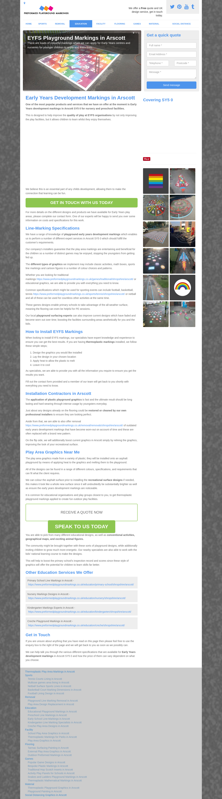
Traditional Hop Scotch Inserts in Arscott (50, 769)
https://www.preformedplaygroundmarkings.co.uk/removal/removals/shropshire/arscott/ (74, 425)
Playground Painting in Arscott (45, 791)
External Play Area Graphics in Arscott (49, 751)
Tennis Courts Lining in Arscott (45, 678)
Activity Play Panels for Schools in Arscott (51, 773)
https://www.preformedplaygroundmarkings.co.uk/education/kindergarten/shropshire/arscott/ (79, 611)
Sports (42, 24)
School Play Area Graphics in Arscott (48, 733)
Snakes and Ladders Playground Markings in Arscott (57, 776)
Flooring (119, 24)
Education (81, 24)
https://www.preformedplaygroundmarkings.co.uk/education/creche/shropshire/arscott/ (76, 625)
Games (137, 24)
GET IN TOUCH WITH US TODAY (81, 202)
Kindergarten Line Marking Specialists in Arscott (55, 722)
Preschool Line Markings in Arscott (47, 715)
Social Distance (181, 24)
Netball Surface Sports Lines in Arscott (49, 686)
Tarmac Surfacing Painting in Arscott (48, 747)
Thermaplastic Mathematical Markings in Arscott (55, 780)
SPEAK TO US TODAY (81, 526)
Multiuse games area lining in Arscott (48, 682)
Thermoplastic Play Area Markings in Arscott (50, 671)
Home (29, 24)
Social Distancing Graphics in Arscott (46, 795)
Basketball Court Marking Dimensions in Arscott (54, 689)
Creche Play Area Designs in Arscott (48, 726)
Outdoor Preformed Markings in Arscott (50, 755)
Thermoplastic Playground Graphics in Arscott (53, 787)
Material (154, 24)
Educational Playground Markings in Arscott (52, 711)
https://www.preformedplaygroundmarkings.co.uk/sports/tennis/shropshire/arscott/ (79, 294)
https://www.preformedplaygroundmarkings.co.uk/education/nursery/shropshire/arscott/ (77, 598)
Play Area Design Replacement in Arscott (51, 704)
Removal (60, 24)
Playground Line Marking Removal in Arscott (53, 700)
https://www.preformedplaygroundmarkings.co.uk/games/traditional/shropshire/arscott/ (85, 279)
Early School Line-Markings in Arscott (49, 718)
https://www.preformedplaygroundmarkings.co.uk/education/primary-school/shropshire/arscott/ (81, 584)
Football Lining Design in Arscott (46, 693)
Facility (100, 24)
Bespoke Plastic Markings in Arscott (48, 766)
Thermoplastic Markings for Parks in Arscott (52, 736)
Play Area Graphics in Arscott (44, 740)
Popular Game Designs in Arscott (46, 762)
